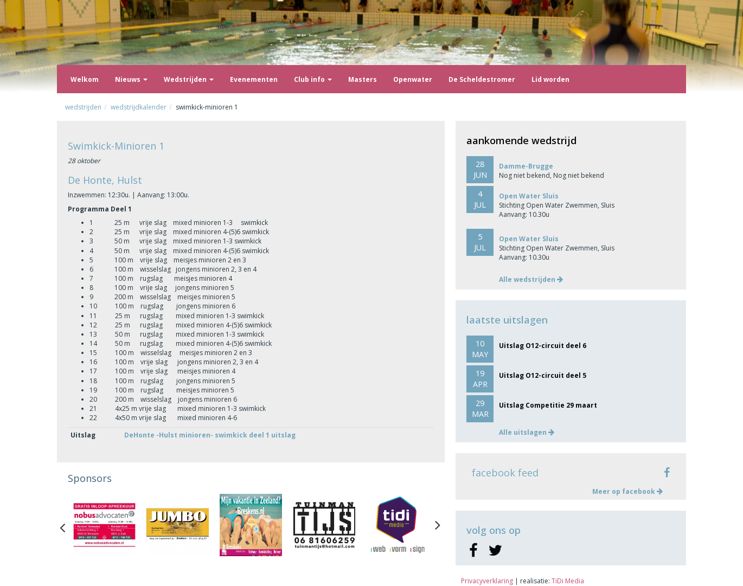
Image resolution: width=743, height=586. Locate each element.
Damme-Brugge (526, 166)
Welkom (85, 79)
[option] (104, 525)
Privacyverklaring (487, 580)
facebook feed (505, 472)
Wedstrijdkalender (138, 107)
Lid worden (550, 79)
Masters (362, 79)
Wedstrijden (189, 79)
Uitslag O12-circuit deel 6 (542, 345)
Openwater (412, 79)
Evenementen (254, 79)
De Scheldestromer (482, 79)
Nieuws (131, 79)
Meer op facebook (627, 491)
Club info (313, 79)
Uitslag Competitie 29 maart (548, 405)
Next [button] (437, 525)
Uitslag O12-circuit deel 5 (542, 375)
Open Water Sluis (529, 196)
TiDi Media (568, 580)
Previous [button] (68, 525)
